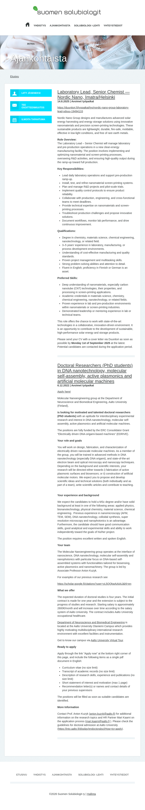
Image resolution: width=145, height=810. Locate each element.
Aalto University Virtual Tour (107, 640)
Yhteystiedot (113, 25)
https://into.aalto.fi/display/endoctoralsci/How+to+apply (90, 728)
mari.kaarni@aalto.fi (98, 721)
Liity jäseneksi (25, 93)
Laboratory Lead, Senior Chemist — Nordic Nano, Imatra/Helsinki (93, 94)
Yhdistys (40, 25)
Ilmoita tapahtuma (27, 119)
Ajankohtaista (60, 25)
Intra (31, 43)
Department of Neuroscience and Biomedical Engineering (91, 622)
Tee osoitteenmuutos (27, 105)
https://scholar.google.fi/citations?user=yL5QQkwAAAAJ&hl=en (94, 583)
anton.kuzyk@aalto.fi (102, 713)
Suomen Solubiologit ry (46, 17)
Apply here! (64, 391)
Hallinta (91, 793)
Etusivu (14, 76)
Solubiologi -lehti (87, 25)
